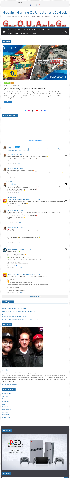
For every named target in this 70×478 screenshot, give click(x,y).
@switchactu (33, 199)
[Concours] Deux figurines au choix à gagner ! (14, 316)
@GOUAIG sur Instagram (35, 140)
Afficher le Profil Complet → (9, 384)
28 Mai (39, 199)
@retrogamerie (23, 249)
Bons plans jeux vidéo (8, 393)
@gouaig (16, 154)
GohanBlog (5, 396)
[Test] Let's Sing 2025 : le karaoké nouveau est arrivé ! (16, 314)
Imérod (4, 399)
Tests (33, 29)
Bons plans (24, 33)
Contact (34, 33)
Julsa (3, 404)
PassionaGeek (6, 406)
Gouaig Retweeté (12, 181)
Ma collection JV (13, 33)
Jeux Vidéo (18, 29)
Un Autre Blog (6, 417)
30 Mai (21, 154)
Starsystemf (5, 414)
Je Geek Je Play (6, 401)
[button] (29, 33)
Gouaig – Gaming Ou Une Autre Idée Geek (35, 12)
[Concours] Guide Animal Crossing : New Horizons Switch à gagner (20, 319)
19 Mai (29, 249)
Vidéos (49, 29)
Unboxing (41, 29)
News (12, 82)
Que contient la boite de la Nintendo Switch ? (14, 306)
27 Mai (21, 184)
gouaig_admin (16, 85)
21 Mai (39, 274)
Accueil (10, 29)
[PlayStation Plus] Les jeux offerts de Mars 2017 (26, 88)
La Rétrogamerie (12, 249)
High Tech (27, 29)
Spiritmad (5, 412)
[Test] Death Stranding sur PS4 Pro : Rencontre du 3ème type (18, 311)
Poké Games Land (7, 409)
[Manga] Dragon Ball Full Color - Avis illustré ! (14, 308)
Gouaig (9, 154)
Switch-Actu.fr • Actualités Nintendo (18, 199)
